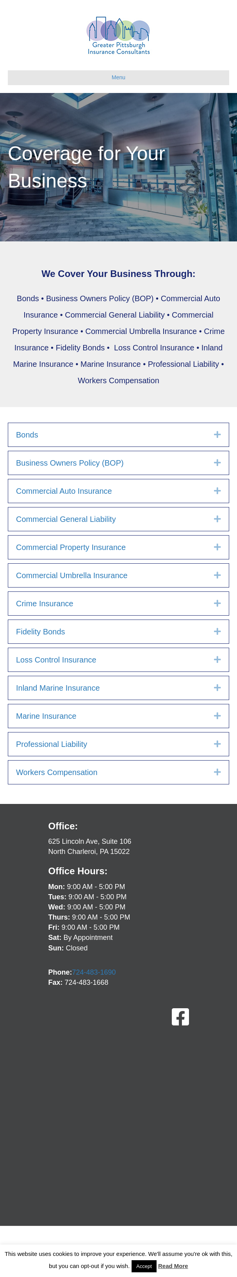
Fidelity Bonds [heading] (40, 631)
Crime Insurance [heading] (44, 603)
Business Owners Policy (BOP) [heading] (70, 463)
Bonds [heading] (27, 434)
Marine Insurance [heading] (46, 716)
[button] (217, 434)
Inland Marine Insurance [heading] (58, 688)
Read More (173, 1266)
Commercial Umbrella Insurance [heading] (72, 575)
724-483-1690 (94, 972)
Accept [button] (144, 1266)
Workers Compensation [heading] (57, 772)
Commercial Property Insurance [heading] (71, 547)
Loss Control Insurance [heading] (56, 659)
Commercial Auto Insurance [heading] (64, 491)
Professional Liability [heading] (51, 744)
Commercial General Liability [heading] (66, 519)
